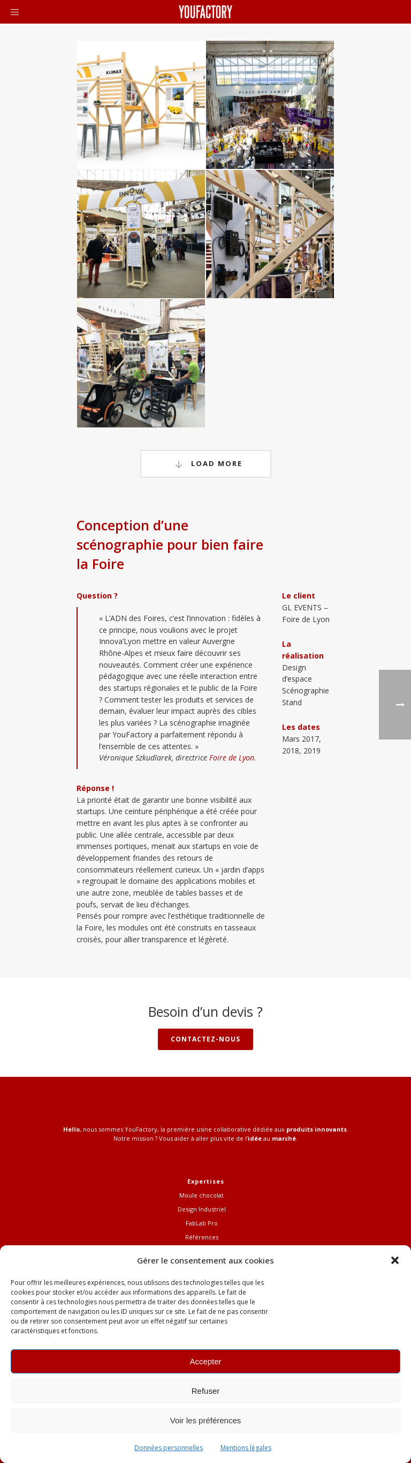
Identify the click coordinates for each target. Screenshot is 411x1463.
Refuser (206, 1390)
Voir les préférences (205, 1420)
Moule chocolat (201, 1195)
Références (201, 1237)
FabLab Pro (202, 1223)
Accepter (205, 1361)
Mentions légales (245, 1447)
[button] (395, 1260)
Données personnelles (168, 1447)
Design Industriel (202, 1209)
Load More (205, 464)
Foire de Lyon (231, 757)
